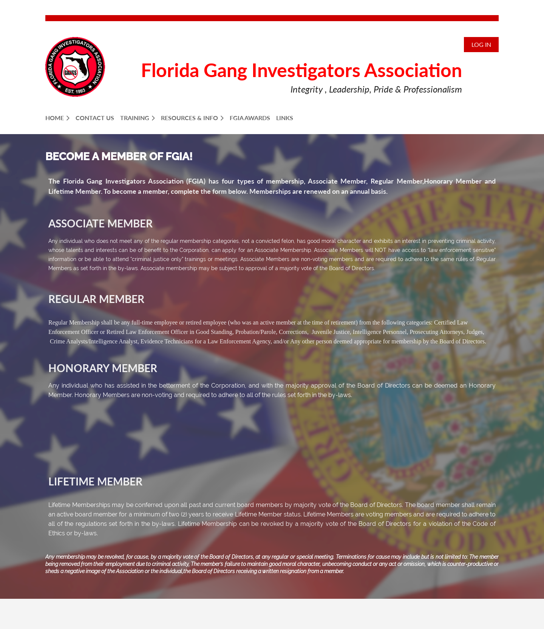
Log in (481, 44)
